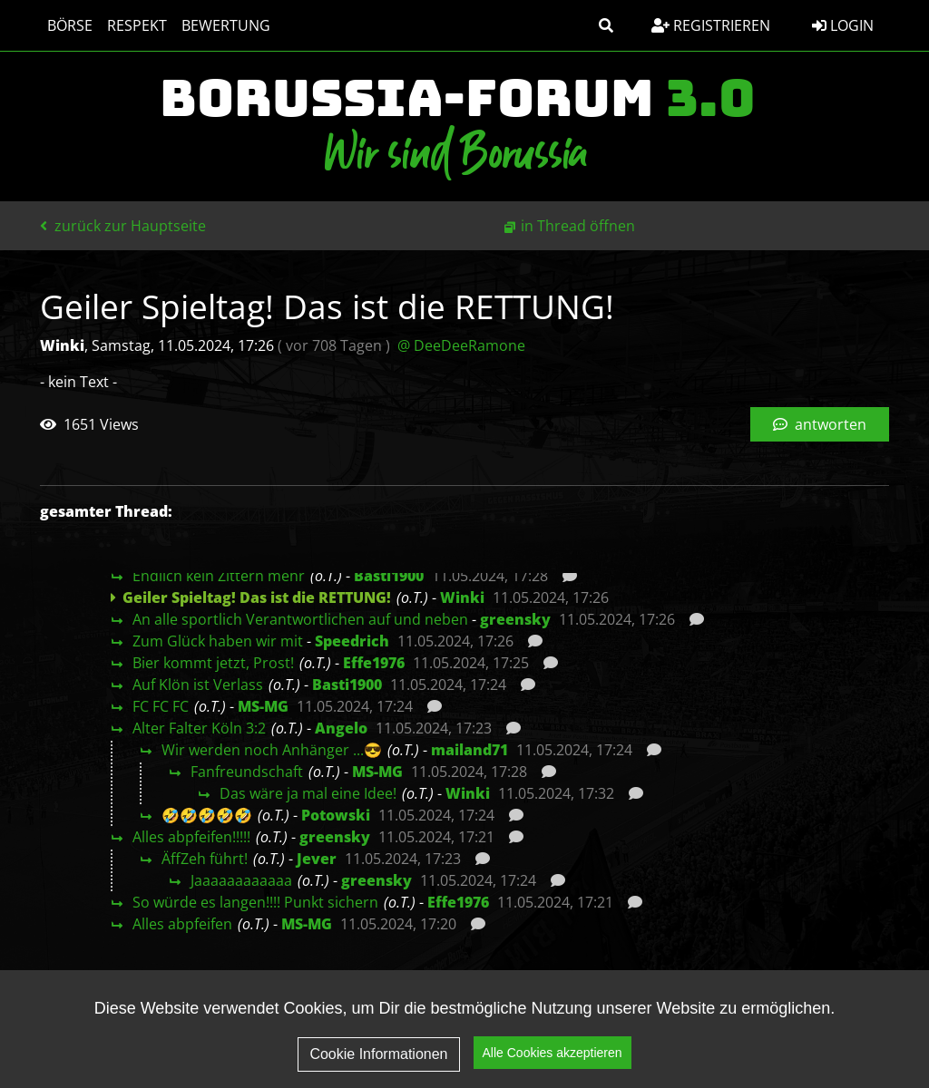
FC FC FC (160, 706)
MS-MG (263, 706)
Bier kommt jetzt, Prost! (213, 663)
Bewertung (225, 25)
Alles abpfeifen (182, 924)
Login (843, 25)
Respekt (137, 25)
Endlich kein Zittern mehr (218, 576)
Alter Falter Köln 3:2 (199, 728)
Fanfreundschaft (247, 772)
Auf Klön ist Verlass (198, 685)
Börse (70, 25)
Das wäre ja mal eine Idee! (308, 793)
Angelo (341, 728)
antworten (819, 424)
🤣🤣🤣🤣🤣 (207, 815)
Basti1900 (389, 576)
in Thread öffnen (578, 226)
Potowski (335, 815)
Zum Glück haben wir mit (218, 641)
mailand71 (469, 750)
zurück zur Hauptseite (123, 226)
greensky (515, 619)
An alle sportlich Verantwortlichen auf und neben (300, 619)
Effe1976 (374, 663)
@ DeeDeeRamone (461, 345)
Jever (317, 859)
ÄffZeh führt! (204, 859)
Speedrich (352, 641)
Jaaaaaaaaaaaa (241, 880)
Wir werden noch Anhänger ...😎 (272, 750)
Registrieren (710, 25)
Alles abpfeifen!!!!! (191, 837)
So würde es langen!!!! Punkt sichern (255, 902)
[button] (606, 25)
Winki (462, 597)
